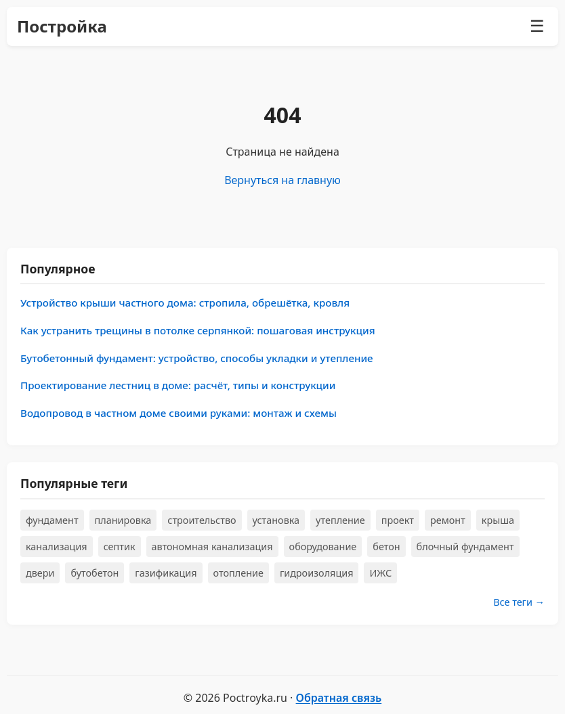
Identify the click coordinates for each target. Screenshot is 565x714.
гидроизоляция (317, 572)
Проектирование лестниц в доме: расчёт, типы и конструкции (177, 385)
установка (276, 520)
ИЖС (380, 572)
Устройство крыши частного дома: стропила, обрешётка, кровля (185, 302)
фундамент (52, 520)
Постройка (62, 26)
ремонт (447, 520)
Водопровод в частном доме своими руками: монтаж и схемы (178, 413)
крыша (498, 520)
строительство (201, 520)
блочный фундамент (465, 546)
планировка (123, 520)
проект (397, 520)
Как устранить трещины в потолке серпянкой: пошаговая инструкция (197, 330)
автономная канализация (212, 546)
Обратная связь (339, 697)
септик (119, 546)
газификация (165, 572)
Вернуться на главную (282, 180)
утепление (340, 520)
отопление (238, 572)
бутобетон (94, 572)
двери (40, 572)
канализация (56, 546)
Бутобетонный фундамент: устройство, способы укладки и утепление (196, 358)
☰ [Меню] (537, 26)
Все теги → (519, 602)
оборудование (323, 546)
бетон (386, 546)
